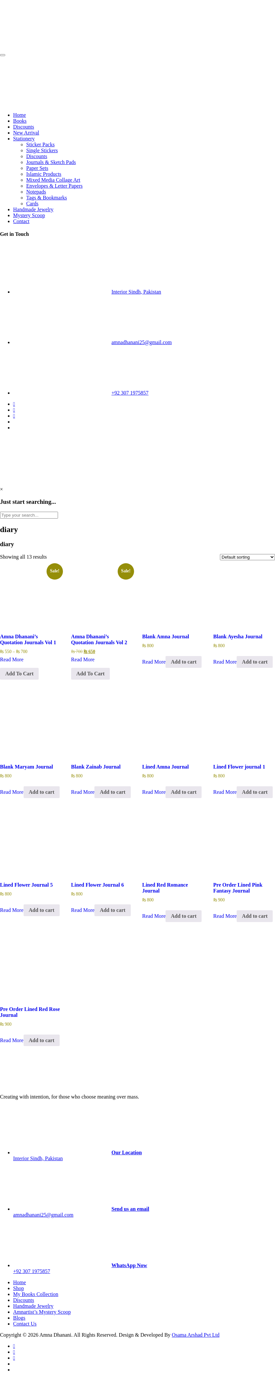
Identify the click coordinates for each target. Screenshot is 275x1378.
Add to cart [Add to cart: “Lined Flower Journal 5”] (41, 910)
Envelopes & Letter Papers (54, 186)
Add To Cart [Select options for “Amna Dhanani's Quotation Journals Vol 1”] (19, 673)
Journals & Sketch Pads (51, 162)
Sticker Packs (40, 144)
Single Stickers (42, 150)
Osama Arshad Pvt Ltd (195, 1335)
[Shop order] (247, 557)
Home (19, 115)
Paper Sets (37, 168)
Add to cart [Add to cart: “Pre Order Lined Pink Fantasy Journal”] (254, 916)
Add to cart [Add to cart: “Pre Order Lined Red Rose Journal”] (41, 1040)
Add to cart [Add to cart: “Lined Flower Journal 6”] (112, 910)
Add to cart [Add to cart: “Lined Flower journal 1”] (254, 792)
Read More (12, 659)
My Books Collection (35, 1294)
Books (20, 121)
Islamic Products (43, 174)
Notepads (36, 192)
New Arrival (26, 132)
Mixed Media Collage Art (53, 180)
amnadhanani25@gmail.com (141, 342)
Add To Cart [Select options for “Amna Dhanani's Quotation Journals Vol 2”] (90, 673)
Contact (21, 221)
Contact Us (25, 1324)
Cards (32, 203)
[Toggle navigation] (2, 55)
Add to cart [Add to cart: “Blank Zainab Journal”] (112, 792)
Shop (18, 1288)
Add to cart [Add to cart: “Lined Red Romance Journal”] (183, 916)
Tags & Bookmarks (46, 197)
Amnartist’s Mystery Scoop (42, 1312)
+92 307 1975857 (129, 393)
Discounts (23, 127)
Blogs (19, 1318)
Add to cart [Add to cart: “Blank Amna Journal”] (183, 662)
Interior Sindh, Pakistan (136, 292)
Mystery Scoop (29, 215)
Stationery (24, 138)
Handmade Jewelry (33, 209)
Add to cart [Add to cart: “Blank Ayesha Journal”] (254, 662)
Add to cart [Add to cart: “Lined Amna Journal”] (183, 792)
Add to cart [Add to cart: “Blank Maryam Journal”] (41, 792)
